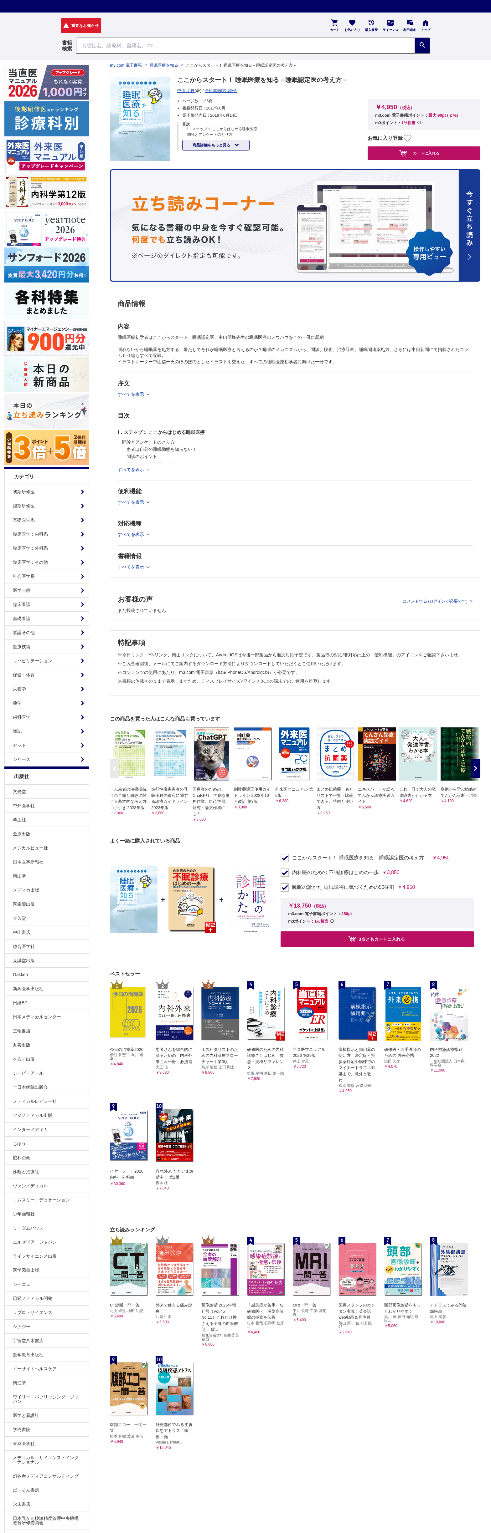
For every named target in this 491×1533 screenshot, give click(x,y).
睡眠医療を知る (164, 65)
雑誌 (17, 731)
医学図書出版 (26, 1270)
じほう (19, 1143)
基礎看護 (21, 618)
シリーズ (21, 759)
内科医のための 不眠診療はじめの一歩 (335, 872)
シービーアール (28, 1073)
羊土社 (19, 819)
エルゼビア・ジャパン (35, 1242)
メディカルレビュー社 (35, 1101)
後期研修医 (24, 505)
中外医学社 (24, 805)
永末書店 (21, 1504)
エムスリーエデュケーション (41, 1199)
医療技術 (21, 646)
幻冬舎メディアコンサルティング (46, 1476)
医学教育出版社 (28, 1354)
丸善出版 (21, 1044)
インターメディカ (30, 1129)
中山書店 (21, 932)
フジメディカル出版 (32, 1115)
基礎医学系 (24, 519)
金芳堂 (19, 918)
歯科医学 (21, 717)
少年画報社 (24, 1213)
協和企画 (21, 1157)
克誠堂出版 (24, 960)
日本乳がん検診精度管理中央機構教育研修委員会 (46, 1520)
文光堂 (19, 791)
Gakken (20, 974)
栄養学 (19, 688)
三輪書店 (21, 1030)
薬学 (17, 702)
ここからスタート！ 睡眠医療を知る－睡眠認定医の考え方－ (360, 857)
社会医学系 (24, 576)
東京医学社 (24, 1443)
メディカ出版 (26, 890)
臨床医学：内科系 (30, 534)
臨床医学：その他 (30, 562)
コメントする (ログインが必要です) (436, 601)
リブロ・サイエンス (32, 1312)
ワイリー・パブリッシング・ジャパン (46, 1399)
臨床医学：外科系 (30, 548)
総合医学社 (24, 946)
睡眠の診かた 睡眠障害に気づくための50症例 (343, 887)
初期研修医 (24, 491)
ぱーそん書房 (26, 1490)
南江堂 (19, 1382)
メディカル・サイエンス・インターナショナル (46, 1459)
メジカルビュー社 (30, 847)
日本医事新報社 (28, 861)
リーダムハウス (28, 1227)
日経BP (20, 1002)
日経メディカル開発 (32, 1298)
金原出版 (21, 833)
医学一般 (21, 590)
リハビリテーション (32, 660)
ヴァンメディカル (30, 1185)
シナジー (21, 1326)
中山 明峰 (186, 90)
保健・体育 (24, 674)
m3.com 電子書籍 (126, 65)
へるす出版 (24, 1059)
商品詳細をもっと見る (212, 145)
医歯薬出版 (24, 904)
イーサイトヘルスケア (35, 1368)
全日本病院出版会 (30, 1087)
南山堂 (19, 876)
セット (19, 745)
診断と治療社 (26, 1171)
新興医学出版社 (28, 988)
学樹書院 (21, 1429)
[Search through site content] (245, 45)
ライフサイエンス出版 (35, 1256)
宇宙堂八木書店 (28, 1340)
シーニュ (21, 1284)
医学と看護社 (26, 1415)
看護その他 (24, 632)
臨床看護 (21, 604)
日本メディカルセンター (37, 1016)
